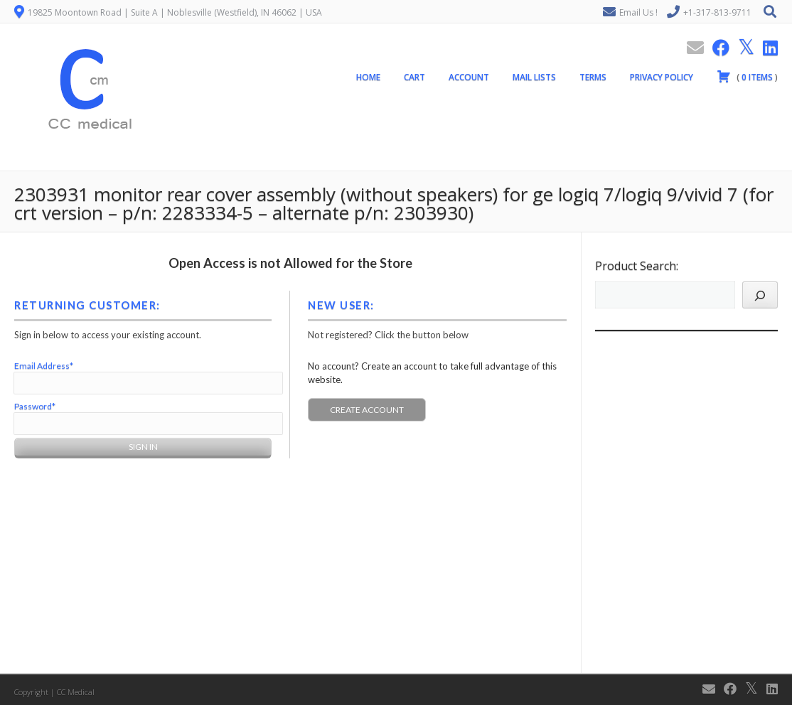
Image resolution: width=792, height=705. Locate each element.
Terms (592, 77)
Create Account (367, 409)
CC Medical (76, 692)
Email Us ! (638, 12)
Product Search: (636, 266)
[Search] (760, 294)
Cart (414, 77)
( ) (747, 76)
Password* (34, 406)
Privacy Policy (661, 77)
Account (469, 77)
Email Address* (43, 365)
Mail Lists (534, 77)
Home (368, 77)
